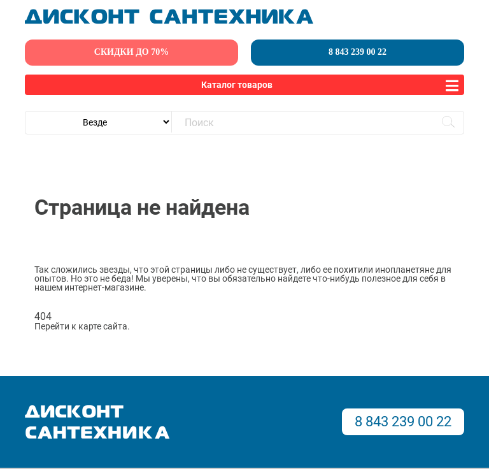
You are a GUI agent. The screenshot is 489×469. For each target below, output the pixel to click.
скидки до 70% (131, 52)
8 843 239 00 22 (357, 52)
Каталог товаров (237, 85)
